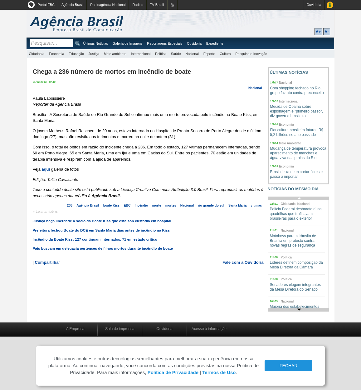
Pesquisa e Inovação (251, 54)
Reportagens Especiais (164, 43)
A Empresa (75, 329)
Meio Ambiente (290, 143)
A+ (318, 31)
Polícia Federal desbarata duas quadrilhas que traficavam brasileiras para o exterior (296, 214)
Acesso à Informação (330, 5)
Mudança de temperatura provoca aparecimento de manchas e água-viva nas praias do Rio (298, 153)
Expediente (214, 43)
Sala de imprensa (119, 329)
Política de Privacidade (173, 372)
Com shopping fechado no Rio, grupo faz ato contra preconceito (297, 90)
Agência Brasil (72, 5)
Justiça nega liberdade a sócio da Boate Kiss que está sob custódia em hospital (102, 221)
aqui (45, 169)
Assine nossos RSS (172, 5)
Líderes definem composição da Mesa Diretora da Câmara (296, 264)
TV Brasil (157, 5)
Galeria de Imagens (128, 43)
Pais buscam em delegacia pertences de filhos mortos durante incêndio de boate (103, 248)
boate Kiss (111, 205)
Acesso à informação (209, 329)
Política (160, 54)
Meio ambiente (115, 54)
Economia (56, 54)
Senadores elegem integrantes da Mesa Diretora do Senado (295, 287)
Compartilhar (47, 262)
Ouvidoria (313, 5)
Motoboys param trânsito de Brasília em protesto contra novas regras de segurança (293, 241)
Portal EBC (46, 5)
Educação (76, 54)
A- (326, 31)
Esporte (209, 54)
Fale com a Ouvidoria (243, 262)
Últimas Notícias (95, 43)
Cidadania (37, 54)
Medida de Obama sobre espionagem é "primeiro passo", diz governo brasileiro (296, 111)
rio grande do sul (211, 205)
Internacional (140, 54)
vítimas (256, 205)
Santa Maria (237, 205)
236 (69, 205)
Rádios (137, 5)
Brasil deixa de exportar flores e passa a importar (296, 174)
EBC (127, 205)
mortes (170, 205)
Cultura (225, 54)
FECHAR (289, 365)
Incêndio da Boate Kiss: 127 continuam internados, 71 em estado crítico (95, 239)
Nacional (192, 54)
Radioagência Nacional (107, 5)
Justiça (94, 54)
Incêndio (141, 205)
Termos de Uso (219, 372)
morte (156, 205)
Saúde (176, 54)
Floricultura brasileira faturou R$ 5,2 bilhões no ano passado (297, 132)
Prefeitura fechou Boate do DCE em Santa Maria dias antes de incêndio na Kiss (101, 230)
